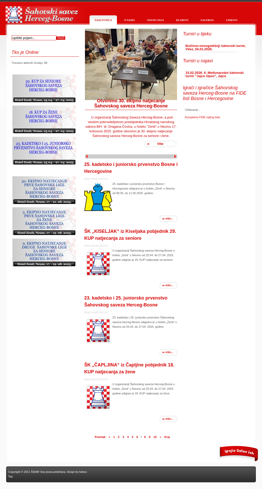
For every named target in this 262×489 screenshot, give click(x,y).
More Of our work (234, 453)
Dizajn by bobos (77, 471)
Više (160, 144)
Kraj (167, 436)
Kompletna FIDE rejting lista (202, 117)
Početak (100, 436)
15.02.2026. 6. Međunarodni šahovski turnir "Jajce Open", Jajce (214, 74)
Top (10, 476)
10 (155, 436)
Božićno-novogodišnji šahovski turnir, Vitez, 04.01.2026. (215, 47)
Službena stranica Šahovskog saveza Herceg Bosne (41, 17)
